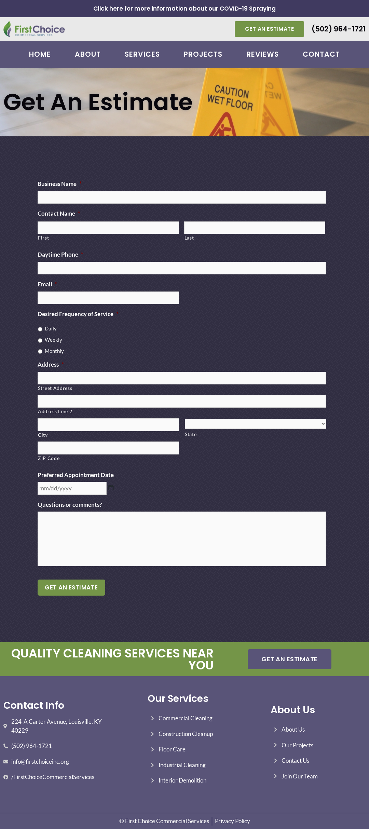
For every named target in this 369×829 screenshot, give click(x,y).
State (190, 434)
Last (189, 238)
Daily (51, 328)
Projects (203, 54)
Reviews (262, 54)
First (43, 238)
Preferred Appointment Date (76, 474)
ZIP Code (48, 458)
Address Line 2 (55, 411)
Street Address (55, 388)
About (88, 54)
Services (142, 54)
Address (51, 364)
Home (40, 54)
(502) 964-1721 (339, 29)
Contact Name (59, 213)
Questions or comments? (70, 504)
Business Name (60, 183)
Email (47, 284)
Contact (321, 54)
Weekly (53, 340)
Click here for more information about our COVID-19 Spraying (184, 8)
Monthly (54, 351)
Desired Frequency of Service (78, 313)
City (43, 435)
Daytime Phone (60, 254)
